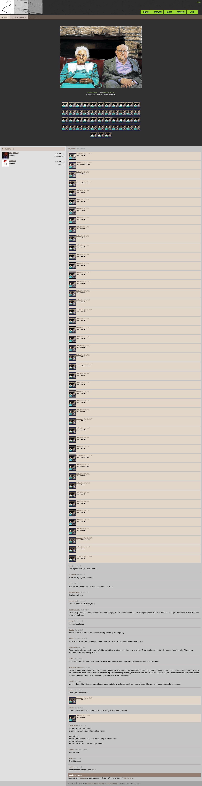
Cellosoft (101, 783)
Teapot (71, 681)
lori (70, 583)
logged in (83, 778)
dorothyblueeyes (74, 609)
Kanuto (71, 658)
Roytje (71, 758)
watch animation (92, 92)
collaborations (19, 17)
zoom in (105, 92)
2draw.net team (91, 783)
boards (5, 17)
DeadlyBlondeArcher (75, 667)
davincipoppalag (74, 592)
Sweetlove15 (73, 601)
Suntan (71, 690)
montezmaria (73, 647)
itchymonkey (14, 153)
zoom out (111, 92)
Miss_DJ (71, 638)
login (199, 2)
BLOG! (169, 12)
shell (70, 566)
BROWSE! (158, 12)
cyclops (71, 621)
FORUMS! (180, 12)
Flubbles (12, 161)
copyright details (112, 783)
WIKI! (192, 12)
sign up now (128, 778)
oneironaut (72, 574)
